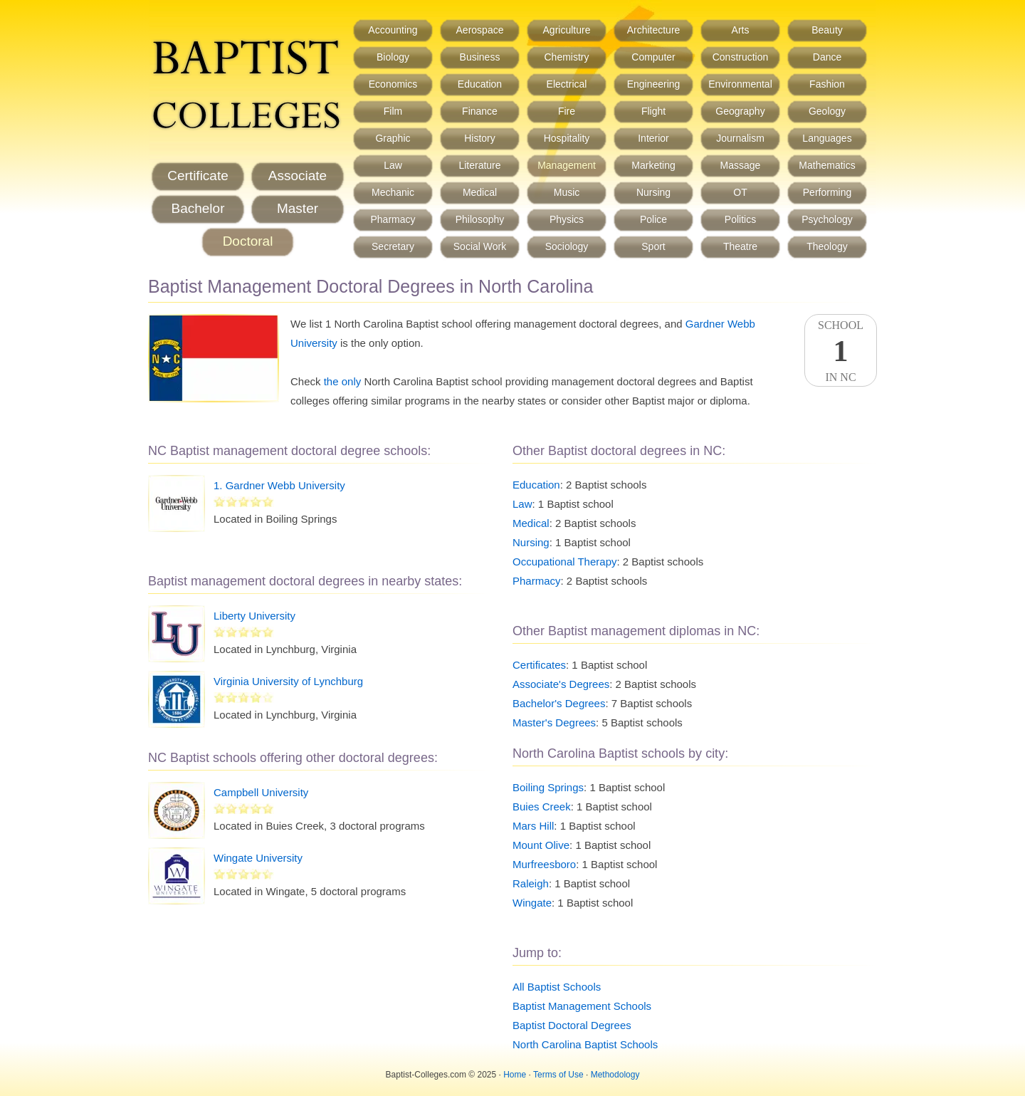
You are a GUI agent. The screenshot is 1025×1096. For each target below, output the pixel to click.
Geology (827, 111)
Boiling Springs (548, 787)
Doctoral (248, 241)
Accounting (392, 30)
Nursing (653, 192)
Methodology (615, 1075)
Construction (741, 57)
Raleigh (530, 883)
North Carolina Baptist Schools (585, 1044)
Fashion (827, 84)
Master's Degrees (554, 722)
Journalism (740, 138)
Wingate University (258, 858)
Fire (566, 111)
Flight (653, 111)
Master (297, 208)
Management (566, 165)
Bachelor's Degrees (558, 703)
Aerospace (480, 30)
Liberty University (254, 616)
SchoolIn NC (840, 351)
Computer (653, 57)
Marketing (653, 165)
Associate (297, 175)
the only (343, 381)
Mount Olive (540, 845)
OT (740, 192)
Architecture (653, 30)
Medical (480, 192)
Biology (393, 57)
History (479, 138)
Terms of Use (558, 1075)
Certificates (539, 665)
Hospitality (567, 138)
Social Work (479, 246)
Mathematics (827, 165)
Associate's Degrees (560, 684)
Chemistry (566, 57)
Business (480, 57)
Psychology (827, 219)
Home (514, 1075)
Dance (827, 57)
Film (393, 111)
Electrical (567, 84)
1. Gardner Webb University (279, 485)
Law (393, 165)
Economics (393, 84)
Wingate (532, 903)
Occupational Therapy (564, 561)
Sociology (567, 246)
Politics (740, 219)
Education (480, 84)
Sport (653, 246)
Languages (826, 138)
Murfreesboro (544, 864)
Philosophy (480, 219)
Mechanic (393, 192)
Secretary (393, 246)
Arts (741, 30)
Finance (480, 111)
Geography (739, 111)
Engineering (653, 84)
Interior (653, 138)
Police (653, 219)
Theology (827, 246)
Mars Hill (533, 826)
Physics (567, 219)
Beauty (827, 30)
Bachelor (198, 208)
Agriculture (567, 30)
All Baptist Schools (556, 987)
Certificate (197, 175)
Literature (479, 165)
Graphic (392, 138)
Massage (740, 165)
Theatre (740, 246)
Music (567, 192)
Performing (827, 192)
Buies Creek (541, 806)
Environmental (740, 84)
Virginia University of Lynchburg (288, 681)
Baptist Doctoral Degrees (571, 1025)
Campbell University (261, 792)
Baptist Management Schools (581, 1006)
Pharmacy (392, 219)
